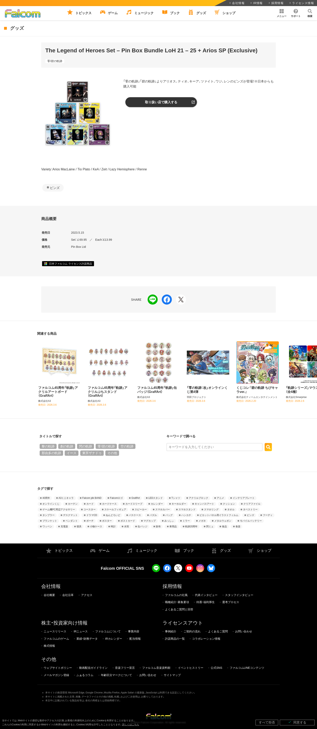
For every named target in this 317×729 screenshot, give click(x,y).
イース (71, 453)
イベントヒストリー (190, 667)
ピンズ (55, 188)
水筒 (126, 526)
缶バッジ (142, 526)
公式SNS (216, 667)
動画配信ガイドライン (93, 667)
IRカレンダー (113, 638)
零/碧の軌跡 (54, 61)
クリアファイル (251, 503)
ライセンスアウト (183, 623)
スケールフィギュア (115, 509)
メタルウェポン (222, 520)
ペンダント (72, 520)
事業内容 (133, 631)
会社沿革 (68, 595)
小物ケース (96, 526)
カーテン (73, 503)
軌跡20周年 (191, 526)
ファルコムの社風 (176, 595)
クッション (229, 503)
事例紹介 (170, 631)
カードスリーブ (133, 503)
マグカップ (150, 520)
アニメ (220, 498)
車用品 (173, 526)
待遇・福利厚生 (205, 602)
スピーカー (141, 509)
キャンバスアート (204, 503)
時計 (113, 526)
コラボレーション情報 (206, 638)
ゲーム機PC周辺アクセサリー (58, 509)
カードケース (109, 503)
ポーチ (90, 520)
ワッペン (47, 526)
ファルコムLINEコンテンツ (247, 667)
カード (90, 503)
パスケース (135, 515)
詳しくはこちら (130, 724)
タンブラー (48, 515)
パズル (153, 515)
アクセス (86, 595)
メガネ (202, 520)
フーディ (268, 515)
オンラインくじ (50, 503)
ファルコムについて (108, 631)
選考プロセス (230, 602)
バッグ (169, 515)
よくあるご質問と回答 (179, 609)
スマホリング (211, 509)
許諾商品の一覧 (175, 638)
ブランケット (49, 520)
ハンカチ (186, 515)
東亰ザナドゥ (92, 453)
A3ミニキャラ (66, 498)
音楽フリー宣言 (125, 667)
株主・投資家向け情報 (64, 623)
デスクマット (70, 515)
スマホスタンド (187, 509)
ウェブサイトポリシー (58, 667)
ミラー (186, 520)
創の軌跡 (66, 446)
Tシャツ (175, 498)
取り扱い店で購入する (161, 102)
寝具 (79, 526)
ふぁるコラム (84, 675)
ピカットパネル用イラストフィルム (219, 515)
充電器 (64, 526)
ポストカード (127, 520)
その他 (112, 453)
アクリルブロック (198, 498)
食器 (238, 526)
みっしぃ (169, 520)
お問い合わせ (243, 631)
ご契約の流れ (192, 631)
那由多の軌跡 (51, 453)
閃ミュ (209, 526)
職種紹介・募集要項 (177, 602)
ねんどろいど (113, 515)
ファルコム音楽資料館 (156, 667)
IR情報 (256, 3)
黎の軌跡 (48, 446)
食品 (224, 526)
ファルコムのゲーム (56, 638)
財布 (158, 526)
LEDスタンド (155, 498)
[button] (282, 13)
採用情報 (276, 3)
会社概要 (49, 595)
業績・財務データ (87, 638)
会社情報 (237, 3)
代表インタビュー (206, 595)
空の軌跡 (126, 446)
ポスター (107, 520)
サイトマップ (172, 675)
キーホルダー (179, 503)
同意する (297, 722)
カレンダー (157, 503)
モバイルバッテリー (251, 520)
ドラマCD (91, 515)
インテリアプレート (244, 498)
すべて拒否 (267, 722)
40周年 (46, 498)
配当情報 (135, 638)
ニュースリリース (55, 631)
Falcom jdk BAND (91, 498)
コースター (89, 509)
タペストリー (250, 509)
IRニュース (81, 631)
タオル (231, 509)
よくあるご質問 (218, 631)
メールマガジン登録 (56, 675)
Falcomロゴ (116, 498)
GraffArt (135, 498)
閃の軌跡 (85, 446)
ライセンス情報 (301, 3)
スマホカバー (162, 509)
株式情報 (49, 645)
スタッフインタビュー (239, 595)
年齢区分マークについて (116, 675)
